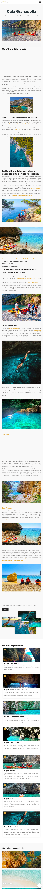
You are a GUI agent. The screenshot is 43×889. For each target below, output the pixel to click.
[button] (40, 2)
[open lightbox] (5, 609)
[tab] (21, 259)
